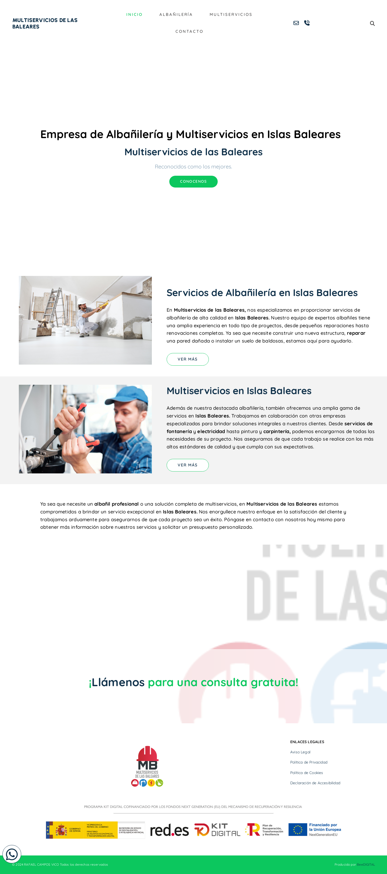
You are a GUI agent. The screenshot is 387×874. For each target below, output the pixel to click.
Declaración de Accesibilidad (315, 783)
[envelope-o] (296, 23)
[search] (372, 23)
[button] (11, 854)
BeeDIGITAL (366, 865)
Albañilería (177, 14)
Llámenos (118, 682)
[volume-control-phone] (307, 23)
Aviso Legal (300, 752)
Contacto (189, 31)
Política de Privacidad (308, 762)
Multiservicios (230, 14)
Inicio (137, 14)
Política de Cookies (306, 772)
